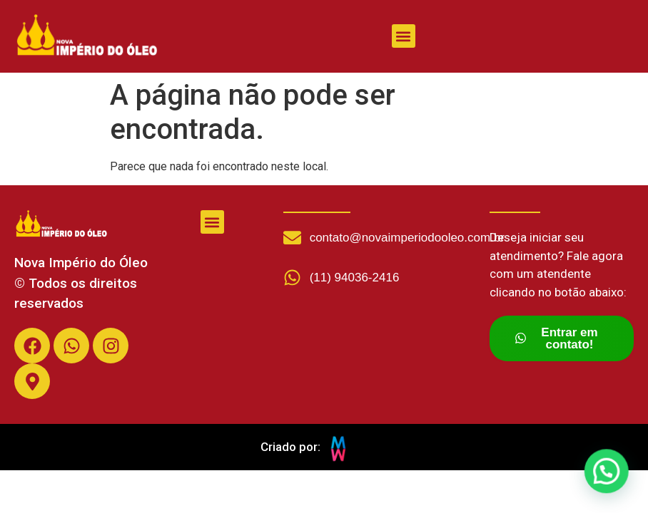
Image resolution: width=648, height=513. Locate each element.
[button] (403, 36)
